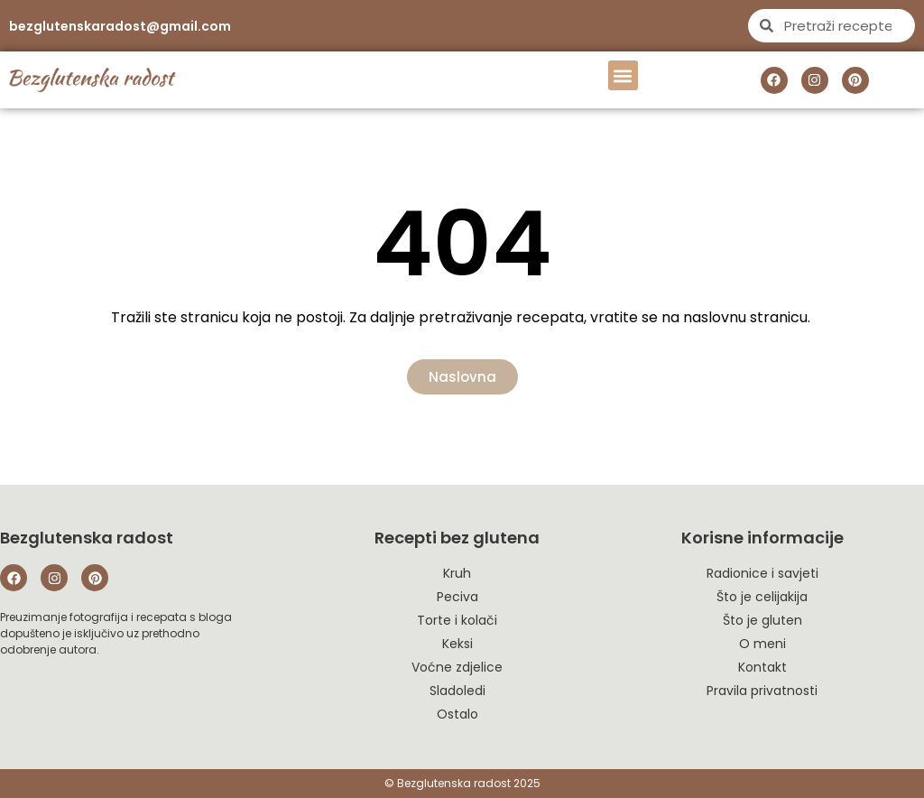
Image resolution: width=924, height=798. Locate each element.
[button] (623, 75)
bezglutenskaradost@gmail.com (120, 26)
